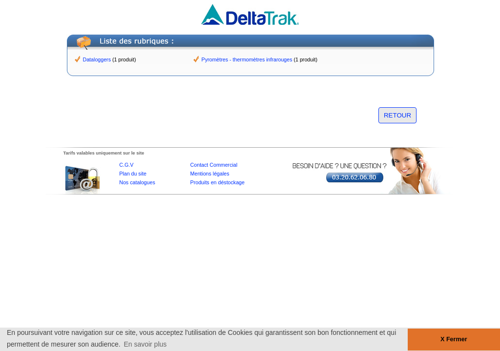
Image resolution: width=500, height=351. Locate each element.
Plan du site (132, 173)
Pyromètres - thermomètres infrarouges (247, 59)
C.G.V (126, 165)
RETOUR (397, 115)
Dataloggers (97, 59)
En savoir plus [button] (145, 344)
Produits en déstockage (217, 182)
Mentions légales (209, 173)
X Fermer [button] (453, 339)
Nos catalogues (137, 182)
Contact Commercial (214, 165)
